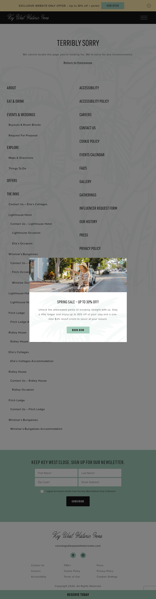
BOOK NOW (78, 330)
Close (117, 263)
